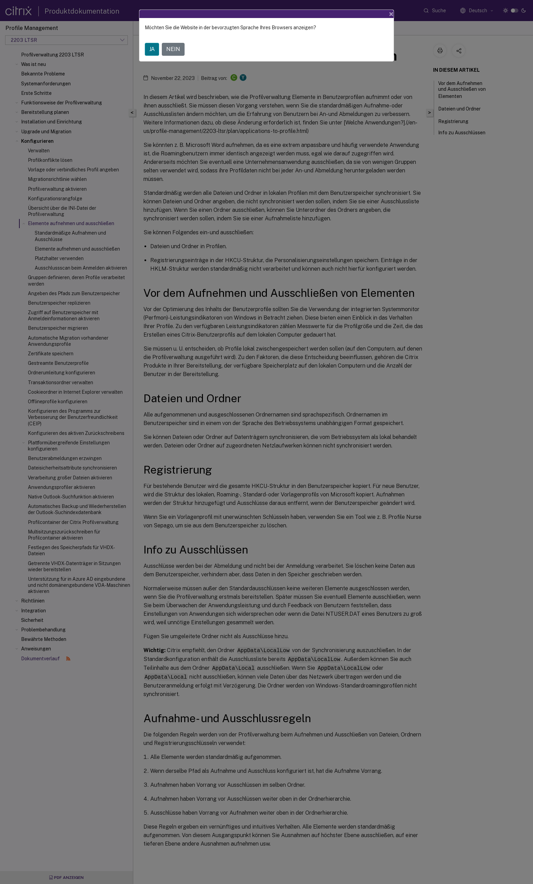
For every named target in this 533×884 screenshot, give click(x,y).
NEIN (173, 49)
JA (152, 49)
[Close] (391, 13)
